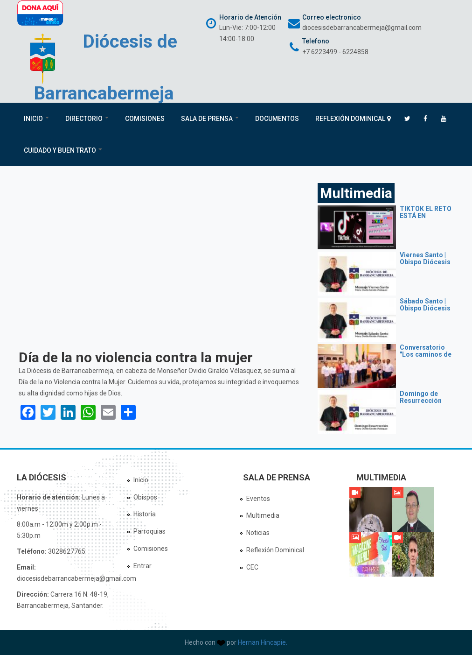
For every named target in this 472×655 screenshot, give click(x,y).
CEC (252, 567)
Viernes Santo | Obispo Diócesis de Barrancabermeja (427, 265)
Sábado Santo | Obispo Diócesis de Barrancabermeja (427, 311)
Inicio (36, 118)
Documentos (277, 118)
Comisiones (145, 118)
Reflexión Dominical (350, 118)
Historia (144, 514)
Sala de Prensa (210, 118)
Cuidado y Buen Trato (63, 150)
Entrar (142, 566)
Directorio (87, 118)
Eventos (258, 498)
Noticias (258, 532)
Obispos (145, 497)
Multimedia (262, 515)
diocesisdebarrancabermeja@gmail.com (362, 27)
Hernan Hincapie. (262, 642)
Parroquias (149, 531)
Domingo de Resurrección (421, 397)
